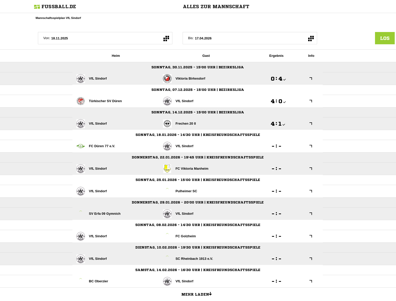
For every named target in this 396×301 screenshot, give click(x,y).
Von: (46, 38)
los (385, 38)
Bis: (191, 38)
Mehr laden (198, 293)
